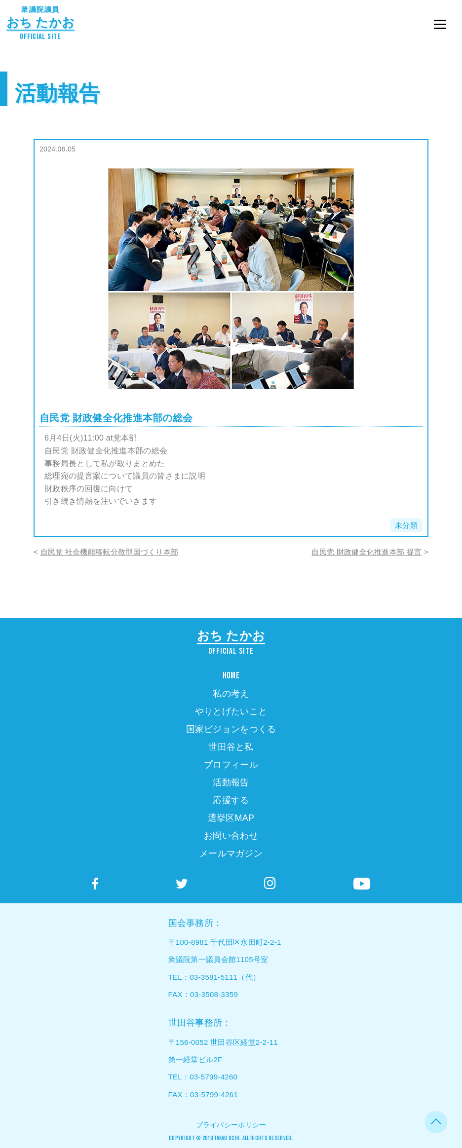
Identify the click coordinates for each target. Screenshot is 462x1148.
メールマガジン (231, 853)
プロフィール (231, 765)
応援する (231, 800)
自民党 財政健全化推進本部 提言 (366, 552)
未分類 (406, 525)
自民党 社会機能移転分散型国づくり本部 (109, 552)
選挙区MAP (231, 818)
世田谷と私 (231, 747)
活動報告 (57, 93)
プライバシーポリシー (231, 1125)
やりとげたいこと (231, 711)
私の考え (231, 694)
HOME (231, 675)
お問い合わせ (231, 836)
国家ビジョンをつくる (231, 729)
